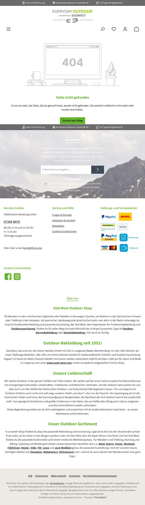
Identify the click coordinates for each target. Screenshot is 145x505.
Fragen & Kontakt (62, 215)
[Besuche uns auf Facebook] (8, 276)
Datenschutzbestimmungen (74, 183)
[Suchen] (102, 29)
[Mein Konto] (125, 29)
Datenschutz (41, 476)
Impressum (74, 476)
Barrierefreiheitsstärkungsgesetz (100, 476)
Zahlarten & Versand (63, 220)
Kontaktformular (32, 248)
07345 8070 (12, 221)
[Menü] (8, 29)
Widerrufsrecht (58, 476)
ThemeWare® (100, 497)
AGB (71, 187)
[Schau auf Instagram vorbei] (17, 276)
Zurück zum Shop (72, 121)
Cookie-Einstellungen (64, 231)
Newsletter (58, 226)
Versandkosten (57, 483)
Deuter (25, 448)
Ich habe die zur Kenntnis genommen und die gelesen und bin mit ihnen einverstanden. (74, 187)
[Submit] (97, 169)
